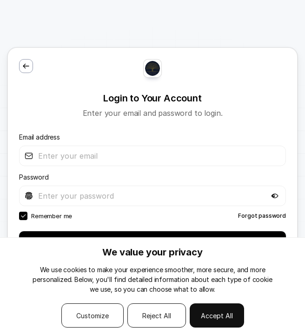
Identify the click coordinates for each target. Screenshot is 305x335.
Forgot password (262, 215)
